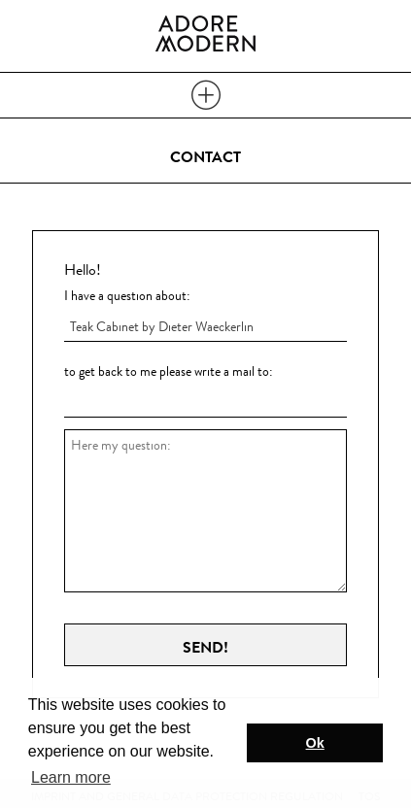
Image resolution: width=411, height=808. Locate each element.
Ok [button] (315, 743)
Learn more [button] (71, 777)
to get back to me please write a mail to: (168, 371)
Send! (205, 647)
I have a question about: (127, 295)
